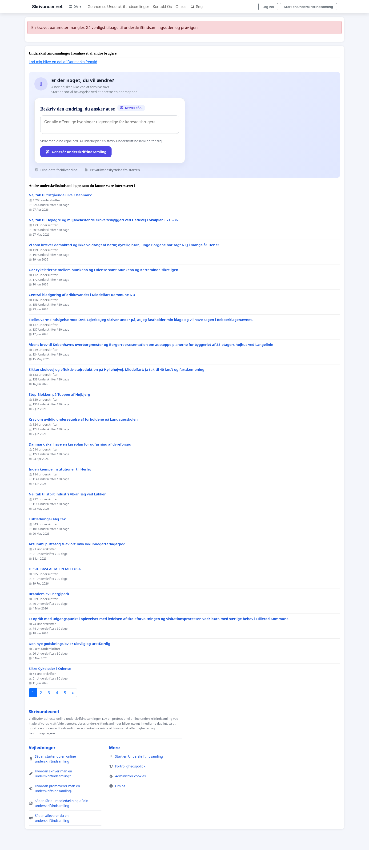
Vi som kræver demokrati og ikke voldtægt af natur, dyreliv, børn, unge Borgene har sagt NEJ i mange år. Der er (124, 245)
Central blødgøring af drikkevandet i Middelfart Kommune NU (82, 295)
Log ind (268, 6)
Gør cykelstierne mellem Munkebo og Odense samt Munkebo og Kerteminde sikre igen (103, 270)
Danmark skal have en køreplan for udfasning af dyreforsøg (80, 444)
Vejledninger (42, 747)
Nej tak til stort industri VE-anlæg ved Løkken (68, 494)
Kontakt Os (162, 6)
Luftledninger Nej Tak (47, 519)
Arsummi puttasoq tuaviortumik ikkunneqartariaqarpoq (77, 544)
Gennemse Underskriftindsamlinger (118, 6)
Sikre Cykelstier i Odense (50, 668)
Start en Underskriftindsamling (308, 6)
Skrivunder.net (47, 7)
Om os (181, 6)
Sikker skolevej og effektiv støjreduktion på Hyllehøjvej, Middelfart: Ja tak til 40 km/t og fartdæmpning (117, 369)
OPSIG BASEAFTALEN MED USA (55, 569)
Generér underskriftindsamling (75, 151)
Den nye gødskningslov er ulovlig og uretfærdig (69, 643)
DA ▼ (75, 6)
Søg (196, 6)
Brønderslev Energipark (49, 594)
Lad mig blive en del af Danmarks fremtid (63, 62)
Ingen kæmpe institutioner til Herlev (60, 469)
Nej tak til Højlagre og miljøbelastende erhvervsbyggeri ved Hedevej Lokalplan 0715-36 (103, 220)
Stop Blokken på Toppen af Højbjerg (59, 394)
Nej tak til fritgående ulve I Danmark (60, 195)
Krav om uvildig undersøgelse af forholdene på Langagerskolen (83, 419)
